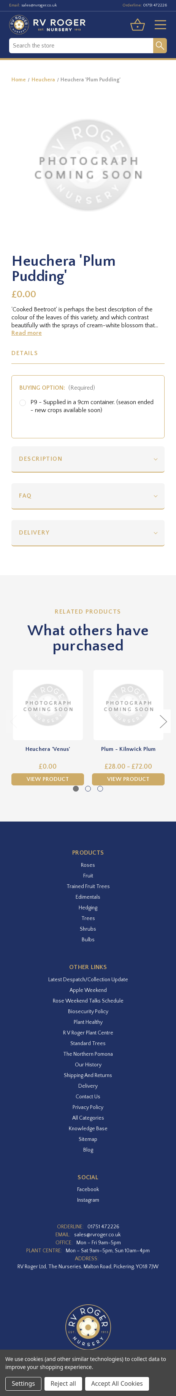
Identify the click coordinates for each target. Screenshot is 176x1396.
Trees (88, 918)
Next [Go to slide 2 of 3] (163, 721)
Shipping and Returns (88, 1075)
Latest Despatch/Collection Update (88, 980)
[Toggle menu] (157, 24)
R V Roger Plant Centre (88, 1033)
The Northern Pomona (88, 1054)
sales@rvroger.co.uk (39, 5)
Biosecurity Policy (88, 1012)
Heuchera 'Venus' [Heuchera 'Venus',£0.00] (47, 749)
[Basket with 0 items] (137, 25)
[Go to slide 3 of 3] (100, 789)
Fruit (88, 876)
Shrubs (88, 929)
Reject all (63, 1383)
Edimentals (88, 897)
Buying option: (57, 387)
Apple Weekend (88, 990)
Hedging (88, 908)
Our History (88, 1065)
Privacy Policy (88, 1107)
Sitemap (88, 1139)
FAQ (25, 495)
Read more (26, 333)
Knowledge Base (88, 1129)
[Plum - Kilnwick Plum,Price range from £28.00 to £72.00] (128, 705)
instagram (88, 1200)
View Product (48, 779)
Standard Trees (88, 1044)
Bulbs (88, 940)
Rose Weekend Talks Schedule (88, 1001)
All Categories (88, 1118)
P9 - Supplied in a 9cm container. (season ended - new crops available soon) (92, 406)
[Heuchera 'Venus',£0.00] (48, 705)
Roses (88, 865)
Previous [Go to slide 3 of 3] (13, 721)
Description (41, 458)
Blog (88, 1150)
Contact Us (88, 1097)
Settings (23, 1383)
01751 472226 (155, 5)
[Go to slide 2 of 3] (88, 789)
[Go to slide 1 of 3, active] (76, 789)
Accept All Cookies (117, 1383)
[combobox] (81, 45)
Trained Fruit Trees (88, 887)
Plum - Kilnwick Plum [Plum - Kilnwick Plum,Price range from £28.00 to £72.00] (128, 749)
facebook (88, 1190)
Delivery (34, 532)
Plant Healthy (88, 1022)
